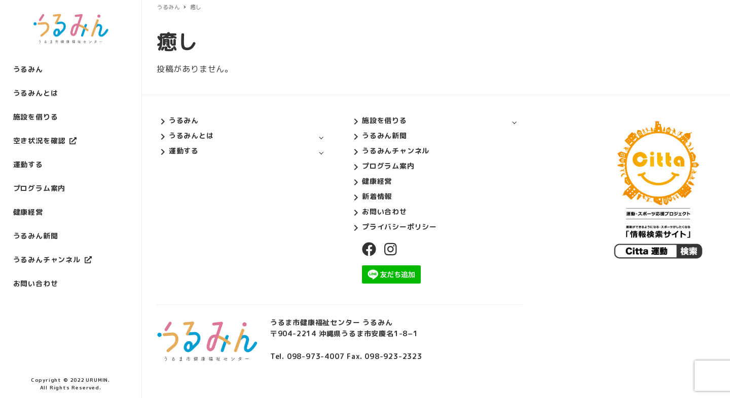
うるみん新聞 (384, 135)
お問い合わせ (384, 211)
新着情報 (377, 196)
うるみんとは (191, 135)
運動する (184, 150)
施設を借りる (384, 120)
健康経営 (377, 181)
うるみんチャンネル (395, 150)
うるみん (184, 120)
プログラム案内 (388, 166)
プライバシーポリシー (399, 226)
